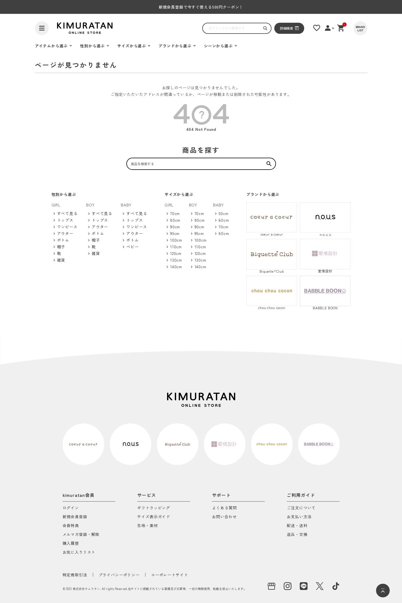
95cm (175, 233)
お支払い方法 (299, 517)
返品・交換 (297, 534)
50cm (223, 213)
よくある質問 (224, 508)
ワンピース (67, 226)
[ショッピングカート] (341, 28)
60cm (224, 220)
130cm (176, 260)
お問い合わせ (224, 517)
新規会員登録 (75, 517)
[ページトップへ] (383, 590)
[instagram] (287, 586)
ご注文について (301, 508)
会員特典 (71, 525)
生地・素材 (147, 525)
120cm (175, 253)
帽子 (61, 246)
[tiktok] (336, 586)
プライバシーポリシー (119, 575)
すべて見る (67, 213)
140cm (176, 266)
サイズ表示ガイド (153, 517)
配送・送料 (297, 525)
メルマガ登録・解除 (81, 534)
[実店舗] (271, 586)
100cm (176, 240)
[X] (320, 586)
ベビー (132, 246)
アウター (65, 233)
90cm (175, 226)
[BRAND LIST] (360, 28)
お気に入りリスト (79, 552)
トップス (65, 220)
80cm (175, 220)
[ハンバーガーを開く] (42, 28)
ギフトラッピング (153, 508)
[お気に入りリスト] (317, 28)
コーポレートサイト (169, 575)
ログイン (71, 508)
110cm (176, 246)
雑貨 (61, 260)
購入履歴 (71, 543)
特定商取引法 (75, 575)
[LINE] (304, 586)
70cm (175, 213)
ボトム (63, 240)
